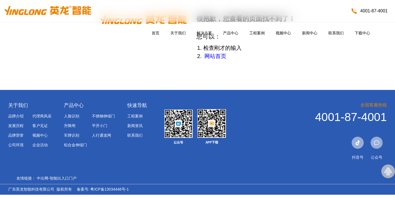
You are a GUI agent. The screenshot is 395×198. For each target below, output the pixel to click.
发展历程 (16, 125)
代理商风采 (42, 116)
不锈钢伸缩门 (103, 116)
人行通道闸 (101, 135)
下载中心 (362, 33)
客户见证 (40, 125)
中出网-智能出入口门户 (57, 178)
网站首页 (215, 56)
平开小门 (99, 125)
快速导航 (137, 105)
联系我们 (336, 33)
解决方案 (204, 33)
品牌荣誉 (16, 135)
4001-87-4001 (374, 11)
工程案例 (257, 33)
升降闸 (69, 125)
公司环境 (16, 145)
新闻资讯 (135, 125)
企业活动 (40, 145)
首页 (155, 33)
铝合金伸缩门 (75, 145)
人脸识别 (71, 116)
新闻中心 (309, 33)
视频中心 (283, 33)
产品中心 (230, 33)
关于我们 (178, 33)
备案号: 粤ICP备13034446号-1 (103, 189)
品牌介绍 (16, 116)
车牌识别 (71, 135)
